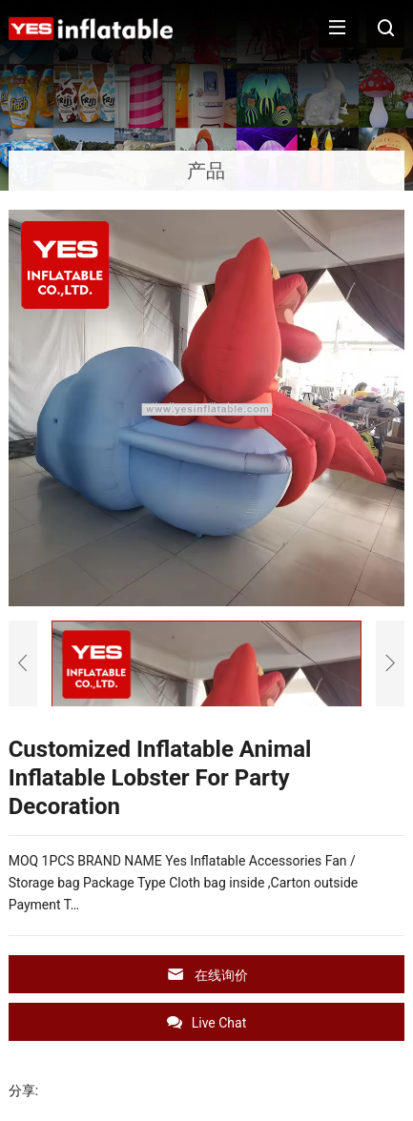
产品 (206, 170)
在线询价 (207, 975)
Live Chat (207, 1022)
